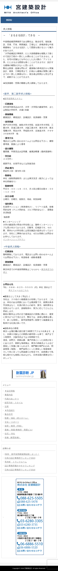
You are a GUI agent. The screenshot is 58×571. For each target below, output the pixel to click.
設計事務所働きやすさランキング (20, 466)
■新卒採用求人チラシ (12, 98)
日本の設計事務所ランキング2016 (20, 470)
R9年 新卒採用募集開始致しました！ (22, 454)
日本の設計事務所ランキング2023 (20, 458)
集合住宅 (9, 414)
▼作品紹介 (10, 410)
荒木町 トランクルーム (16, 462)
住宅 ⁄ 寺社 (10, 433)
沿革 (7, 406)
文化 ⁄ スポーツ (12, 422)
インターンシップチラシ (14, 239)
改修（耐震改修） (13, 437)
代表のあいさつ (12, 399)
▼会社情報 (10, 391)
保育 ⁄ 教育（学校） (14, 426)
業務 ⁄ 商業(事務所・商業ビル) (18, 430)
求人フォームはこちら (19, 290)
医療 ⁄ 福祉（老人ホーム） (17, 418)
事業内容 (9, 395)
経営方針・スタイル (14, 402)
